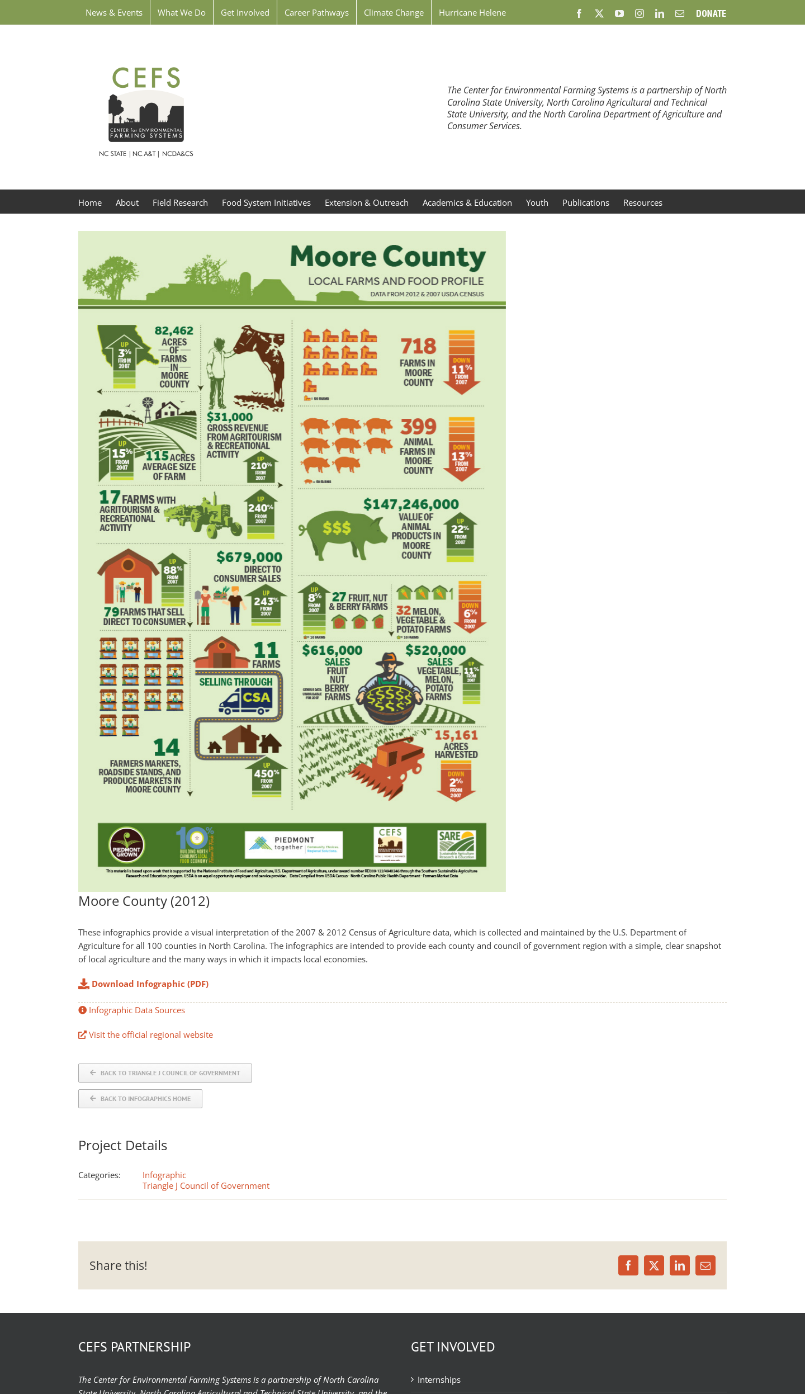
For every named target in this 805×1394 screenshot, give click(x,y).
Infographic (164, 1174)
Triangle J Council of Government (206, 1185)
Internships (439, 1379)
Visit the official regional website (145, 1034)
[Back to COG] (165, 1073)
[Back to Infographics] (140, 1098)
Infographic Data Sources (131, 1009)
